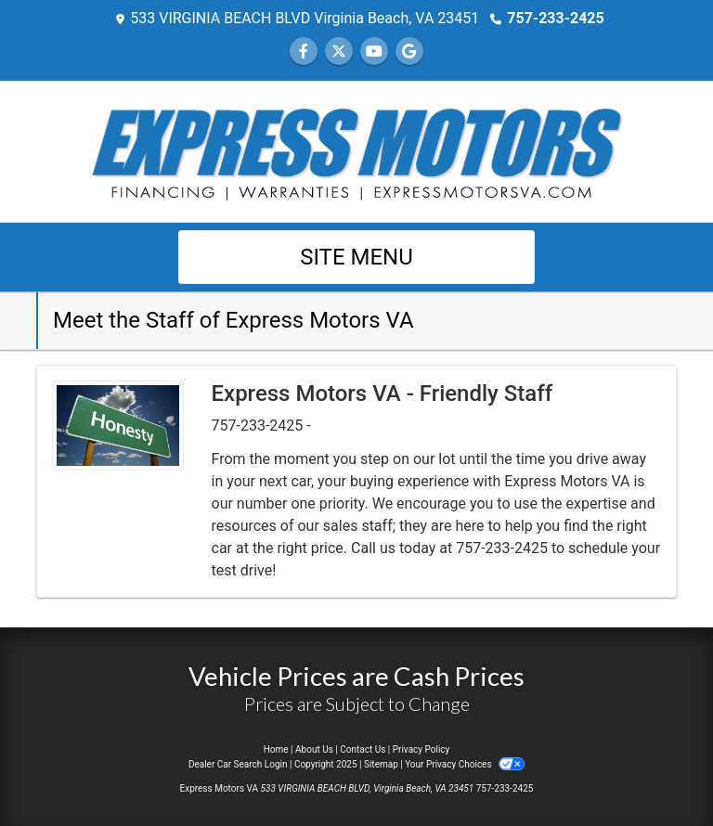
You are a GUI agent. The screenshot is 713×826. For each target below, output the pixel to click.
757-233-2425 (555, 18)
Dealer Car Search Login (238, 764)
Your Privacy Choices (465, 764)
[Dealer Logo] (356, 150)
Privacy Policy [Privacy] (421, 749)
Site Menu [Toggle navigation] (356, 257)
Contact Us (362, 749)
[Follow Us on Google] (409, 51)
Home (276, 749)
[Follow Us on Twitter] (339, 51)
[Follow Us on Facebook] (304, 51)
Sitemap (381, 764)
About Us (314, 749)
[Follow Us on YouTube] (374, 51)
